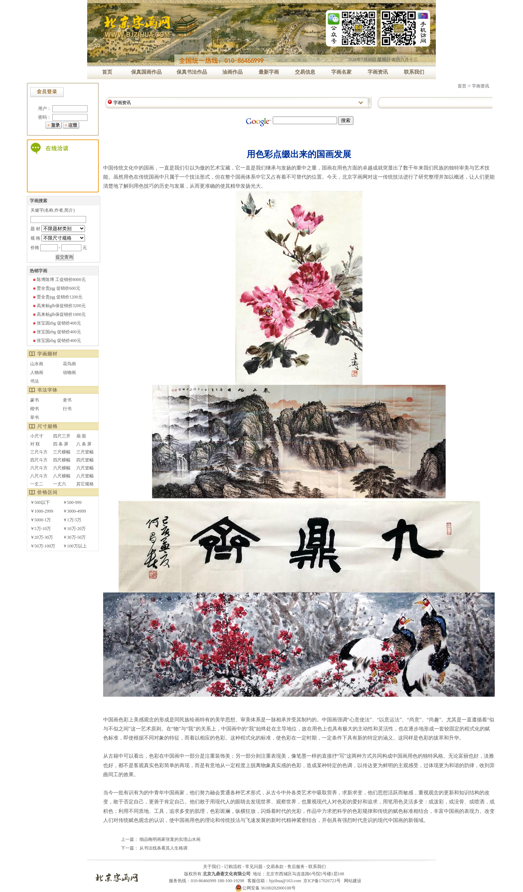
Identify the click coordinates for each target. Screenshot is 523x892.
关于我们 (211, 866)
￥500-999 (72, 502)
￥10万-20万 (74, 528)
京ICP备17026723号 (322, 880)
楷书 (34, 408)
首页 (462, 86)
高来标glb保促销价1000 (59, 314)
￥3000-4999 (74, 511)
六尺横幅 (61, 468)
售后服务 (296, 866)
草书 (34, 417)
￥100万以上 (75, 546)
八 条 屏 (84, 444)
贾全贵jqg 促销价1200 (57, 297)
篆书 (34, 400)
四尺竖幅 (85, 460)
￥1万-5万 (72, 519)
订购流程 (233, 866)
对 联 (35, 444)
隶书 (67, 400)
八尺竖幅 (85, 475)
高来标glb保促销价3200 (59, 305)
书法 (34, 381)
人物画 (36, 372)
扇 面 (81, 436)
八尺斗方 (39, 475)
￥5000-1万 (40, 519)
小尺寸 (36, 436)
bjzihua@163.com (285, 880)
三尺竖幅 (85, 452)
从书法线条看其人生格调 (163, 848)
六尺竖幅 (85, 468)
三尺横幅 (61, 452)
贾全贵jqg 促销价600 (56, 288)
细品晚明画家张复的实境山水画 (169, 839)
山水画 (36, 363)
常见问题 (254, 866)
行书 (67, 408)
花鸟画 (69, 363)
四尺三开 (61, 436)
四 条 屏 (60, 444)
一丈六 (59, 483)
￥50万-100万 (43, 546)
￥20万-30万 (41, 537)
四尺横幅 (61, 460)
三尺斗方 (39, 452)
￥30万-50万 (74, 537)
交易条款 (275, 866)
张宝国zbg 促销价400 (57, 323)
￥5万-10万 (40, 528)
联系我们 (317, 866)
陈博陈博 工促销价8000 (59, 279)
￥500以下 (40, 502)
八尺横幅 (61, 475)
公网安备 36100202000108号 (265, 888)
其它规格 (85, 483)
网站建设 (352, 880)
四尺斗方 (39, 460)
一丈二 (36, 483)
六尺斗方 (39, 468)
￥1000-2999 (41, 511)
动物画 (69, 372)
